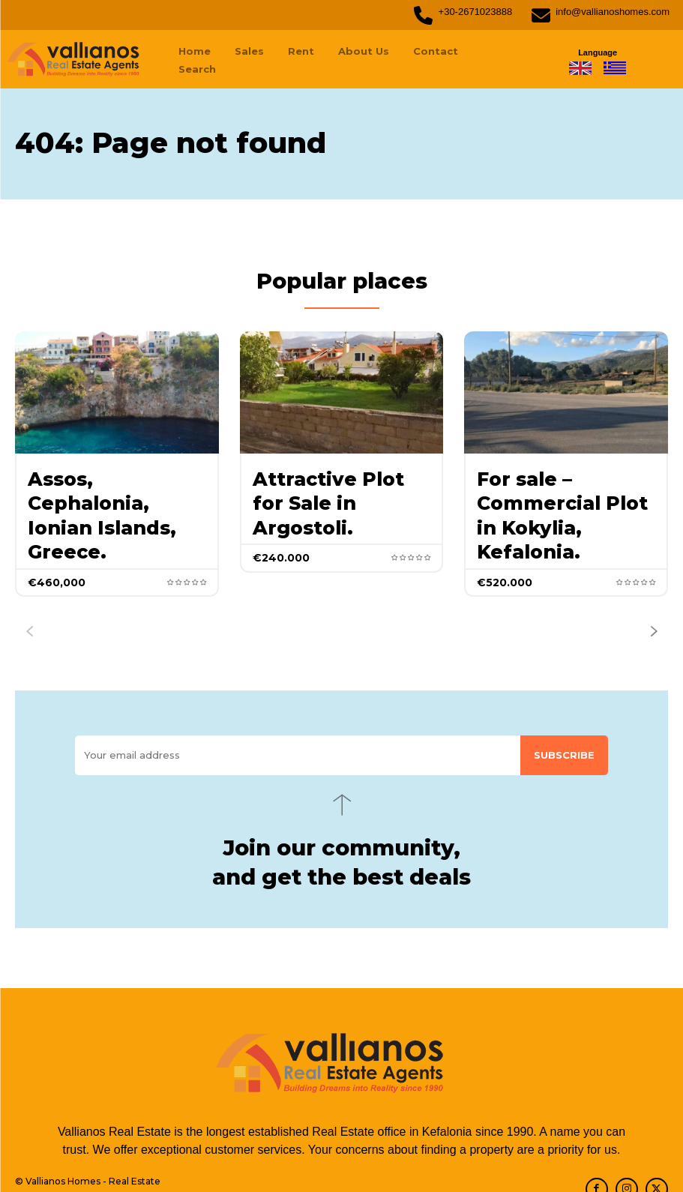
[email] (297, 713)
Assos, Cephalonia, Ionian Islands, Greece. (112, 492)
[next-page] (654, 589)
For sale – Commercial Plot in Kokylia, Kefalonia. (562, 492)
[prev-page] (29, 589)
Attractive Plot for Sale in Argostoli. (334, 482)
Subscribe (564, 713)
